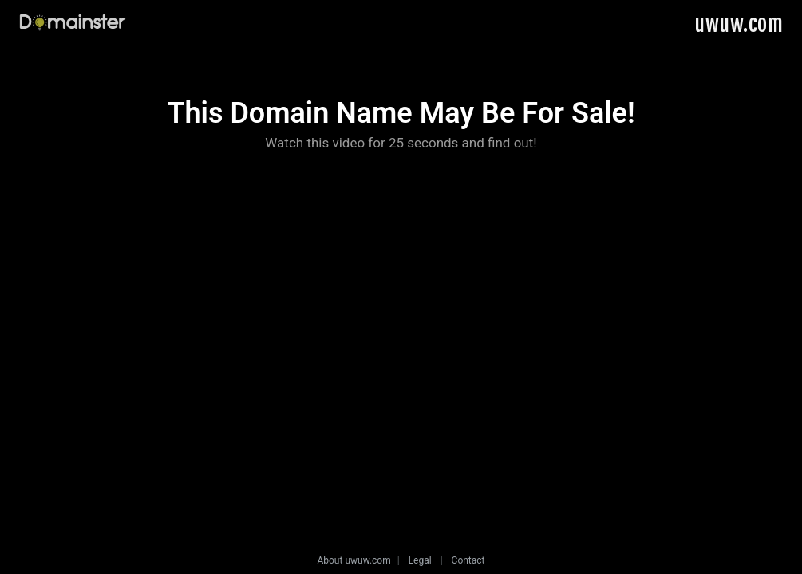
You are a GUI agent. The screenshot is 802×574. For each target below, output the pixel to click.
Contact (468, 560)
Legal (420, 560)
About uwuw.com (353, 560)
